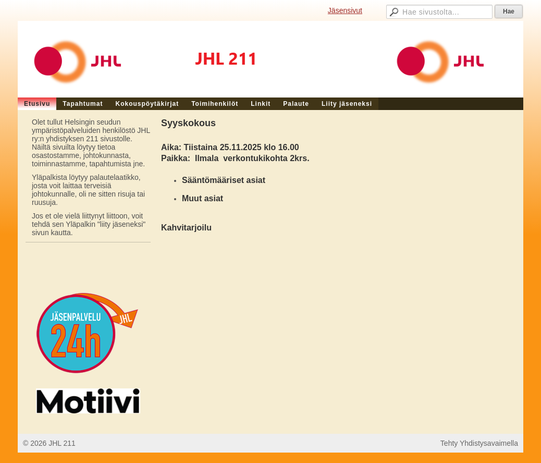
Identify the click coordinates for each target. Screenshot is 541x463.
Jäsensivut (345, 10)
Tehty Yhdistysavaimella (479, 443)
